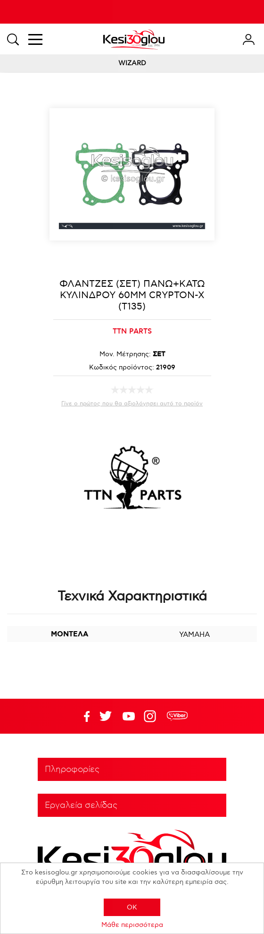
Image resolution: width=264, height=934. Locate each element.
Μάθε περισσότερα (132, 925)
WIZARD (132, 63)
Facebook (82, 716)
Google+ (152, 716)
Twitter (129, 716)
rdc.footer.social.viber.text (177, 716)
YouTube (106, 716)
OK (132, 907)
